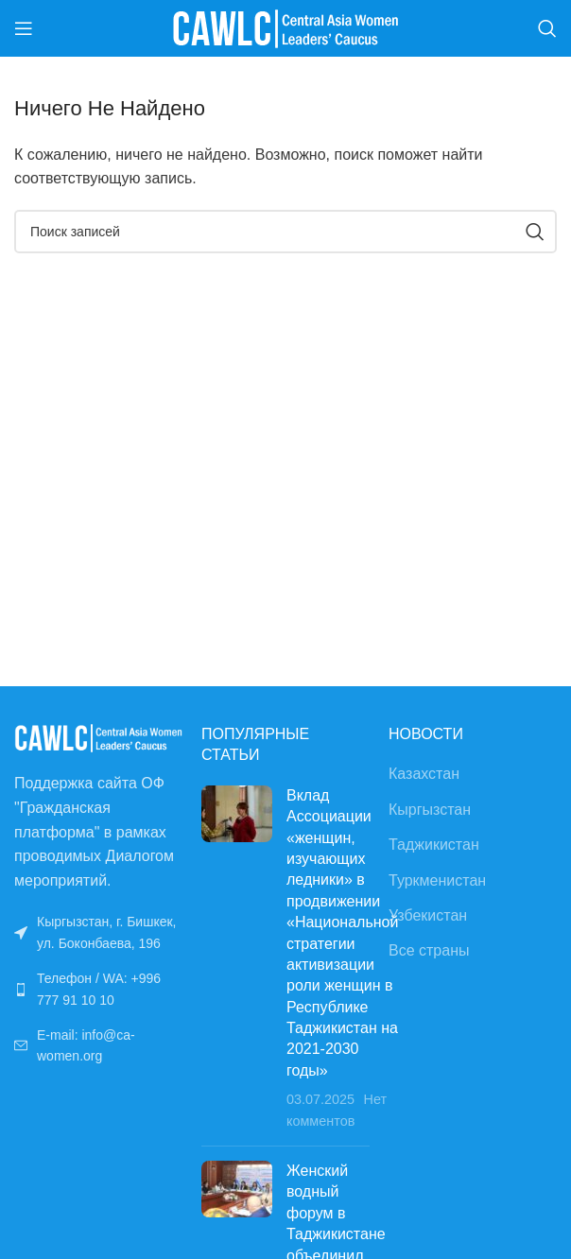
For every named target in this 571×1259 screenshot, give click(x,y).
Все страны (429, 950)
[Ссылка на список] (98, 989)
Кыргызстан (430, 810)
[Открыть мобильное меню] (24, 28)
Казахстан (424, 774)
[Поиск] (547, 28)
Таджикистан (434, 844)
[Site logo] (285, 27)
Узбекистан (428, 915)
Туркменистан (437, 880)
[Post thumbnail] (236, 958)
